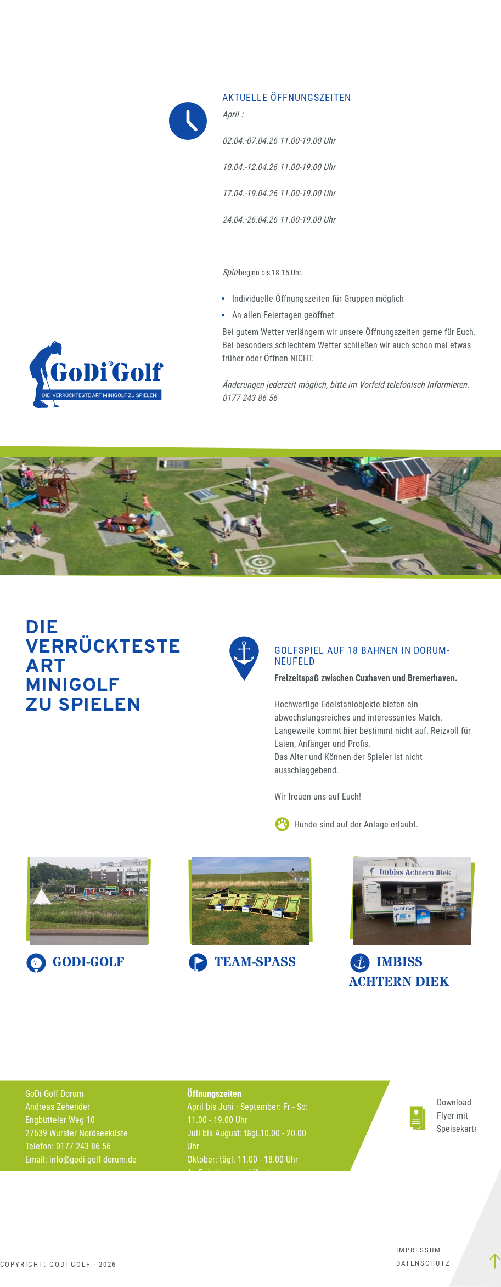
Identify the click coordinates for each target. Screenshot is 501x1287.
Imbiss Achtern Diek (399, 972)
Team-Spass (255, 963)
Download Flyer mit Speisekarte (458, 1115)
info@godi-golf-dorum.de (93, 1159)
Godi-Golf (89, 963)
